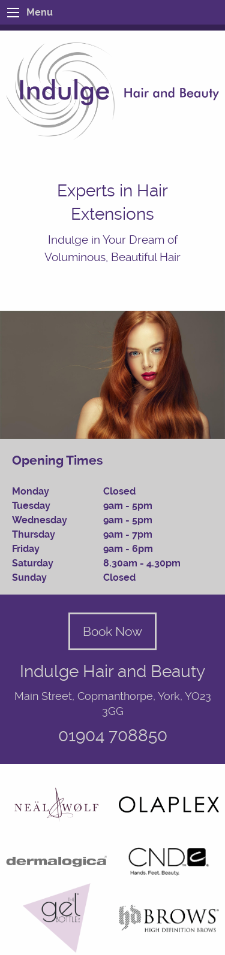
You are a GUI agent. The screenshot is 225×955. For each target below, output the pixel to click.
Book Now (112, 631)
